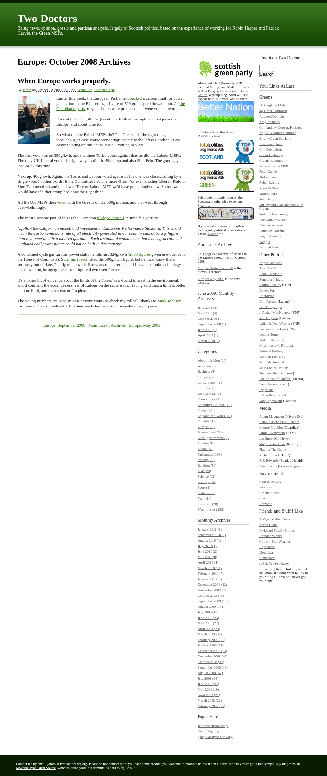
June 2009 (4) (207, 307)
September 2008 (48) (213, 667)
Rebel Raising (269, 182)
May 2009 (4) (207, 313)
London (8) (206, 443)
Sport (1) (204, 487)
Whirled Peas (268, 247)
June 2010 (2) (207, 551)
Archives (118, 325)
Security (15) (207, 482)
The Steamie (268, 466)
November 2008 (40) (212, 656)
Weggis (264, 242)
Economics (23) (209, 399)
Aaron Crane (268, 525)
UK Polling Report (272, 395)
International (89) (210, 432)
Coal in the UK (270, 481)
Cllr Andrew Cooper (273, 127)
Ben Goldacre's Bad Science (279, 422)
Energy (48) (206, 410)
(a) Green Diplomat (273, 111)
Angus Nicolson (270, 263)
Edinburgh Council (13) (215, 405)
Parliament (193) (210, 454)
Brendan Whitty (270, 536)
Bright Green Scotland (275, 138)
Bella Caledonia (270, 274)
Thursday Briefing (272, 230)
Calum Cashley (270, 285)
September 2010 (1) (212, 535)
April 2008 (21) (209, 695)
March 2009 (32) (210, 634)
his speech (79, 259)
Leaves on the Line (272, 329)
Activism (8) (207, 366)
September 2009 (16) (213, 601)
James (27, 90)
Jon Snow (266, 438)
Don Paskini (268, 301)
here (62, 300)
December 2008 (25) (212, 651)
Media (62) (205, 449)
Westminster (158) (211, 509)
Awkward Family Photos (277, 530)
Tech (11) (204, 498)
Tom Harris (267, 384)
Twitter (213, 234)
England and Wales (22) (215, 416)
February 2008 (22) (211, 706)
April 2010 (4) (208, 562)
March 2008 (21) (210, 700)
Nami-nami (267, 558)
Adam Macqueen (271, 416)
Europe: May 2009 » (146, 325)
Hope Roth (267, 547)
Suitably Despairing (273, 214)
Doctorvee (266, 296)
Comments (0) (104, 90)
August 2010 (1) (209, 540)
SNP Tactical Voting (273, 367)
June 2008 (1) (207, 330)
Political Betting (271, 351)
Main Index (98, 325)
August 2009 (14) (210, 606)
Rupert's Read (269, 188)
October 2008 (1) (210, 318)
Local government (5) (213, 438)
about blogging (208, 731)
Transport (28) (208, 504)
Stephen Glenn (269, 373)
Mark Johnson (169, 300)
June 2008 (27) (208, 684)
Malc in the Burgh (272, 340)
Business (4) (206, 371)
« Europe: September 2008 (62, 325)
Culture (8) (205, 388)
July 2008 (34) (208, 678)
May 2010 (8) (207, 557)
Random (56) (207, 465)
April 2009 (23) (209, 629)
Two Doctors (47, 18)
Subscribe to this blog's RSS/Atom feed (216, 134)
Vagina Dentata (270, 236)
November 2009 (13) (212, 590)
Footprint (265, 487)
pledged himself (110, 217)
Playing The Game (272, 449)
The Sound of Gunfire (275, 379)
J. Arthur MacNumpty (275, 312)
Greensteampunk (271, 160)
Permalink (84, 90)
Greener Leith (269, 492)
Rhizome (265, 504)
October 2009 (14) (211, 595)
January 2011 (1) (210, 529)
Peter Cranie (268, 171)
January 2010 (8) (210, 579)
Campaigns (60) (209, 377)
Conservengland (270, 144)
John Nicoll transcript (213, 726)
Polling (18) (206, 460)
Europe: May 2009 (211, 279)
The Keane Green (272, 225)
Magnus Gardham (272, 444)
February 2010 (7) (211, 573)
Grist (262, 498)
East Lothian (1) (209, 393)
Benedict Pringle (271, 279)
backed (136, 98)
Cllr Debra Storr (270, 149)
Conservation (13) (211, 382)
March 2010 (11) (210, 568)
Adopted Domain (271, 116)
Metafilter (266, 552)
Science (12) (206, 476)
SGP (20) (204, 471)
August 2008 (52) (210, 673)
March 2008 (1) (209, 341)
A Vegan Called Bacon (275, 519)
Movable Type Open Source (36, 768)
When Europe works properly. (64, 81)
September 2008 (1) (212, 324)
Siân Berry (266, 199)
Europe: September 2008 (215, 268)
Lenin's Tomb (269, 334)
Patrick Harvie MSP (273, 166)
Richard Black (269, 455)
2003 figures (139, 254)
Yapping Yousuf (270, 401)
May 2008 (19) (208, 689)
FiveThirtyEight (270, 307)
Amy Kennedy (269, 122)
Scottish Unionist (271, 362)
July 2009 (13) (208, 612)
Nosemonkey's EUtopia (276, 345)
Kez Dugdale (268, 318)
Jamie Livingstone (272, 433)
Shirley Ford (268, 193)
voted (62, 202)
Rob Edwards (269, 460)
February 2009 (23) (211, 640)
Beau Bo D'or (269, 268)
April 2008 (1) (208, 335)
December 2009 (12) (212, 584)
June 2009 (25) (208, 618)
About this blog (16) (212, 360)
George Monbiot (271, 427)
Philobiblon (267, 177)
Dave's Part (267, 290)
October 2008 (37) (211, 662)
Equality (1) (206, 421)
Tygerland (266, 390)
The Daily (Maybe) (273, 219)
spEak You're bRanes (274, 563)
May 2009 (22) (208, 623)
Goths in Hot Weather (274, 541)
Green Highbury (271, 155)
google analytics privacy (215, 737)
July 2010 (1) (207, 546)
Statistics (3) (206, 493)
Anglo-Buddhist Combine (277, 133)
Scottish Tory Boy (272, 356)
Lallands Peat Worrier (274, 323)
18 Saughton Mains (273, 105)
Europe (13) (206, 427)
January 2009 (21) (211, 645)
